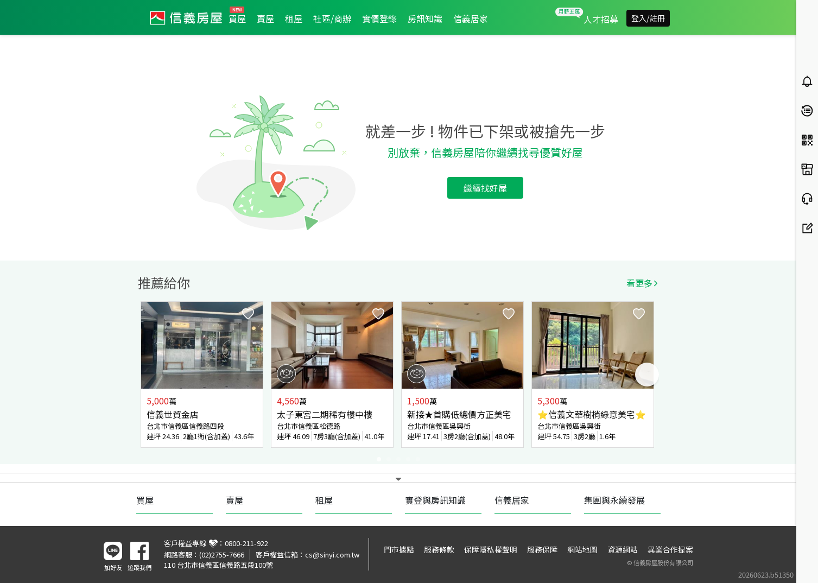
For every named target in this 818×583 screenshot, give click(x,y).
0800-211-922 (246, 543)
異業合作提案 (670, 549)
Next (647, 374)
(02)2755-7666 (221, 554)
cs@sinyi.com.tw (332, 554)
